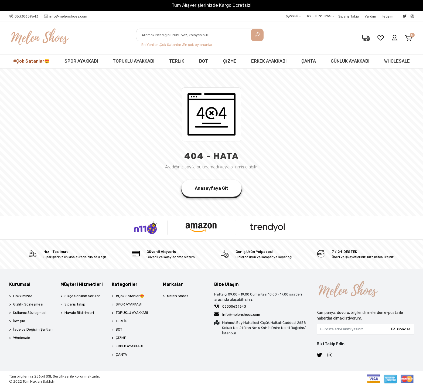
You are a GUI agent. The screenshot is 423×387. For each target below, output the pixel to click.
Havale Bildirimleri (79, 313)
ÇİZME (229, 61)
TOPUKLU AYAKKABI (133, 61)
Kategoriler (125, 284)
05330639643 (230, 306)
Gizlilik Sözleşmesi (28, 304)
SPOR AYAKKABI (81, 61)
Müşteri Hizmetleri (81, 284)
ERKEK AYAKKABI (268, 61)
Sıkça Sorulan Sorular (82, 296)
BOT (203, 61)
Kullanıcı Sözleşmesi (29, 313)
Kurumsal (19, 284)
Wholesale (21, 338)
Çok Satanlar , (171, 45)
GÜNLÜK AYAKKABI (350, 61)
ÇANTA (308, 61)
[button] (409, 38)
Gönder (400, 329)
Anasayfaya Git (211, 188)
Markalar (173, 284)
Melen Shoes (177, 296)
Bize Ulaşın (226, 284)
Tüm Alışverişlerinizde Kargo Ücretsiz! (211, 5)
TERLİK (176, 61)
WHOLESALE (397, 61)
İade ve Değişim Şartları (33, 329)
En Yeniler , (150, 45)
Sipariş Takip (348, 16)
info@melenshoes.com (237, 314)
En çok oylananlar (198, 45)
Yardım (370, 16)
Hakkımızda (22, 296)
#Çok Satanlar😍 (31, 61)
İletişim (387, 16)
